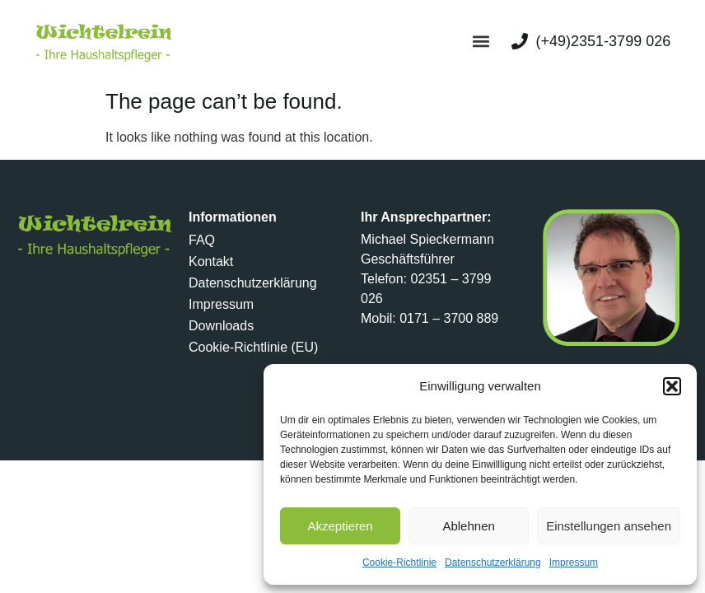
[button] (672, 386)
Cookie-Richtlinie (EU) (253, 347)
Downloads (221, 326)
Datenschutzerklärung (493, 562)
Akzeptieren (339, 526)
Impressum (573, 562)
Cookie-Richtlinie (399, 562)
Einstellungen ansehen (608, 526)
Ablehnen (468, 526)
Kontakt (211, 261)
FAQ (202, 240)
